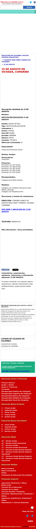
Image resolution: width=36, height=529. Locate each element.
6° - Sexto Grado (8, 425)
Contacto (32, 526)
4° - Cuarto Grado (8, 415)
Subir (30, 521)
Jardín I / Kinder (7, 385)
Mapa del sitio (28, 511)
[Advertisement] (18, 33)
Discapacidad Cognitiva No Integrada (16, 393)
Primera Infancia (8, 383)
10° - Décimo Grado (9, 441)
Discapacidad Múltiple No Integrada (15, 398)
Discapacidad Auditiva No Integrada (15, 391)
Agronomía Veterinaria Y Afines (14, 483)
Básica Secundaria (8, 471)
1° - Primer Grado (8, 408)
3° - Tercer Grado (8, 412)
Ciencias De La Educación (11, 487)
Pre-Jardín (5, 389)
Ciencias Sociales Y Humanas (13, 492)
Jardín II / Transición (9, 387)
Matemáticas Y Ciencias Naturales (15, 502)
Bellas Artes (6, 485)
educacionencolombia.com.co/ (10, 526)
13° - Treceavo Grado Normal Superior (16, 456)
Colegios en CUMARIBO (9, 346)
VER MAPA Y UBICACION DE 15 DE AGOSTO (16, 371)
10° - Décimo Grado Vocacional (13, 443)
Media (3, 473)
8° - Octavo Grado (8, 429)
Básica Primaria (7, 468)
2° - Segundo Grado (9, 410)
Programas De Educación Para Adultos (16, 475)
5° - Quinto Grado (8, 417)
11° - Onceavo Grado (9, 445)
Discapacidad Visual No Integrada (15, 400)
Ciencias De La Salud (9, 489)
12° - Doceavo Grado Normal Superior (16, 450)
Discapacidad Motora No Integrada (15, 396)
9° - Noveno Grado (8, 431)
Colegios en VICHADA (9, 344)
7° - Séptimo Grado (9, 427)
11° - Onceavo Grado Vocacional (14, 447)
